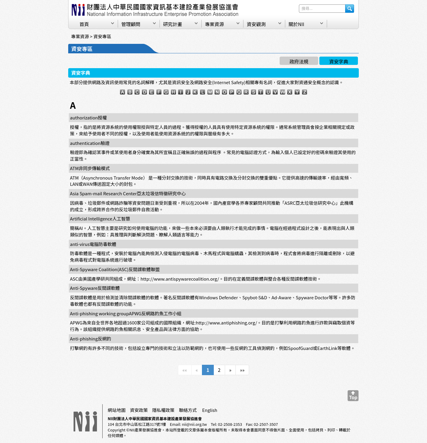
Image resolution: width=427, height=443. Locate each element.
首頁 (84, 24)
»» (242, 369)
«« (184, 369)
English (209, 410)
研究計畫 (172, 24)
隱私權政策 (163, 410)
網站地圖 (116, 410)
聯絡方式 (188, 410)
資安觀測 (256, 24)
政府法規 (298, 61)
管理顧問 (130, 24)
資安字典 (338, 61)
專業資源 (214, 24)
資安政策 (139, 410)
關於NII (296, 24)
